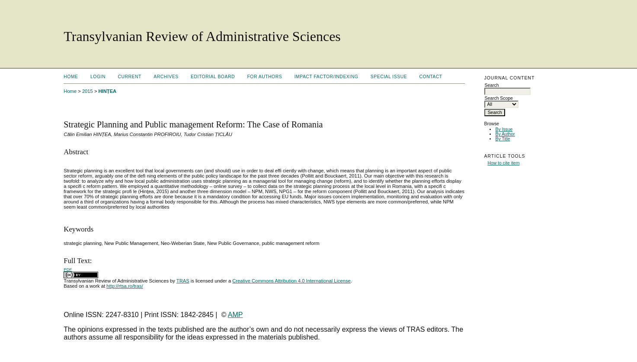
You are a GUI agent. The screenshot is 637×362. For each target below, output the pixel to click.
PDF (68, 269)
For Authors (264, 76)
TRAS (182, 280)
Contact (430, 76)
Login (98, 76)
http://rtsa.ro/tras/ (124, 286)
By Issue (503, 129)
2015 (87, 91)
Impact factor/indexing (326, 76)
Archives (166, 76)
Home (71, 76)
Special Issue (389, 76)
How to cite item (503, 163)
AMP (235, 314)
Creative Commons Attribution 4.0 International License (291, 280)
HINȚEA (108, 91)
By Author (505, 134)
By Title (502, 139)
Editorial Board (213, 76)
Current (129, 76)
